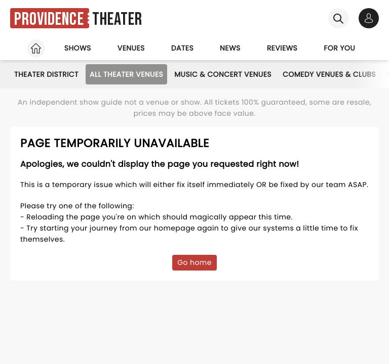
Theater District (46, 74)
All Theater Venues (126, 74)
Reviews (282, 48)
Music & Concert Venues (222, 74)
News (230, 48)
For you (339, 48)
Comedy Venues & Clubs (329, 74)
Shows (77, 48)
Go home (194, 262)
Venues (131, 48)
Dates (182, 48)
